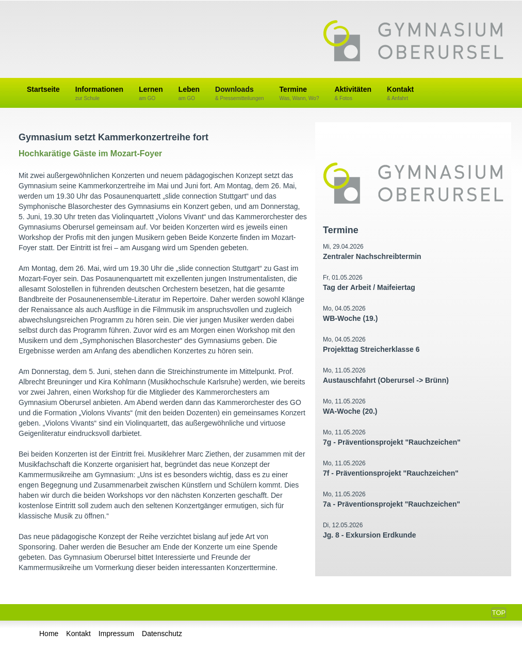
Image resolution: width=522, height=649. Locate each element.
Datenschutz (162, 633)
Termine (299, 93)
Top (498, 612)
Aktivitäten (352, 93)
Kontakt (400, 93)
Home (48, 633)
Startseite (43, 89)
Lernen (151, 93)
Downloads (239, 93)
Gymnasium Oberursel (413, 42)
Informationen (99, 93)
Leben (189, 93)
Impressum (116, 633)
